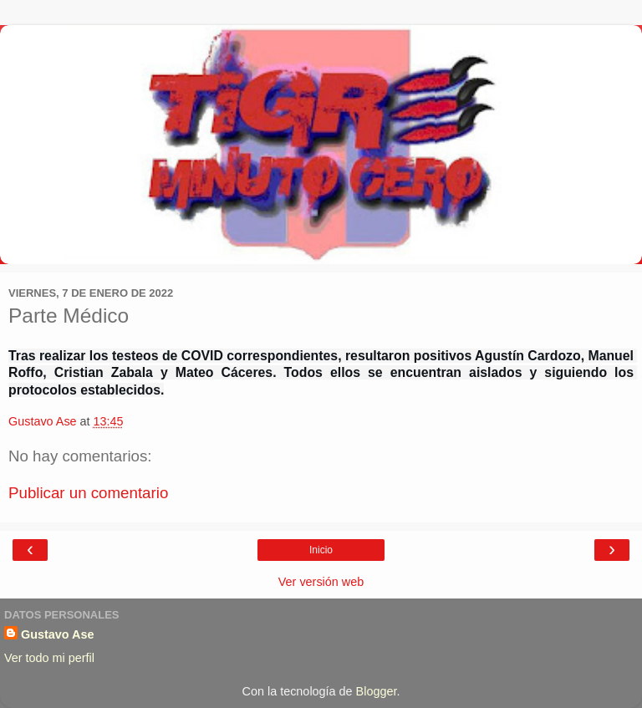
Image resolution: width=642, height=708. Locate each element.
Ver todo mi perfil (49, 658)
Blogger (376, 691)
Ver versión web (321, 581)
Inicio (321, 550)
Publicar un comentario (88, 493)
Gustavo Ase (57, 634)
